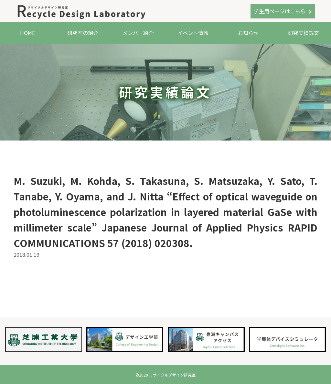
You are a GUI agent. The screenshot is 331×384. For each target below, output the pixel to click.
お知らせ (248, 33)
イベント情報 (192, 33)
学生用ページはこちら (279, 11)
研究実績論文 (303, 33)
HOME (27, 33)
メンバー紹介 (138, 33)
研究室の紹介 (82, 33)
